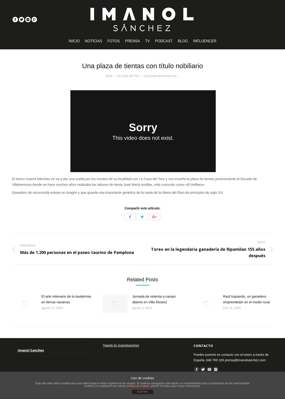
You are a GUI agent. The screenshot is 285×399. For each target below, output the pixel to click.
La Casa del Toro (128, 76)
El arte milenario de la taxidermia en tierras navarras (66, 299)
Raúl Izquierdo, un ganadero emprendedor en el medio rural (246, 299)
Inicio (109, 76)
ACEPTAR (142, 392)
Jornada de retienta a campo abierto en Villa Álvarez (154, 299)
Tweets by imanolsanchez (121, 345)
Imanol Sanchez (31, 350)
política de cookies (138, 386)
